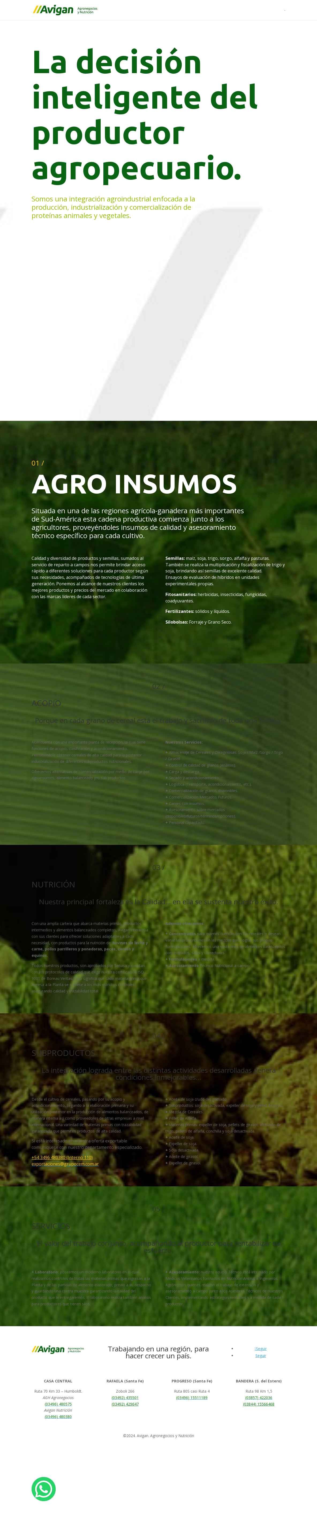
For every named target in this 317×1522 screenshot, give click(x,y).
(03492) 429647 (125, 1404)
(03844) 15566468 (258, 1404)
